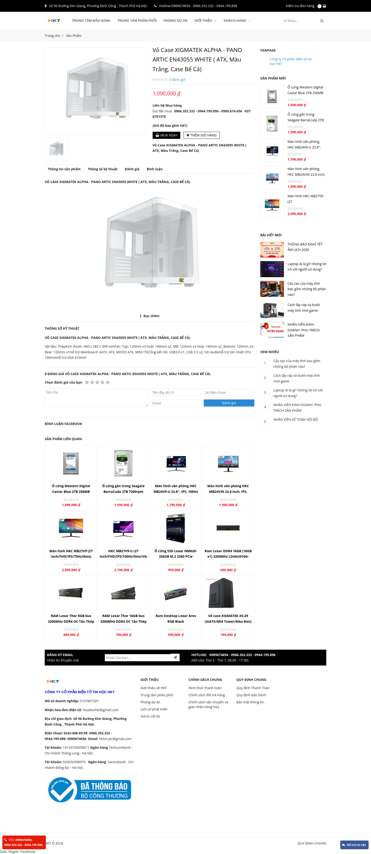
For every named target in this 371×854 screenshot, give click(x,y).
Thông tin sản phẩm (64, 169)
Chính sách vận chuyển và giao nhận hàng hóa (208, 704)
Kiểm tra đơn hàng (300, 6)
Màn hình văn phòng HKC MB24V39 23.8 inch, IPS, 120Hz (228, 491)
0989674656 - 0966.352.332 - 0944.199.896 (204, 6)
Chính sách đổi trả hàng (206, 695)
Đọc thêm (149, 316)
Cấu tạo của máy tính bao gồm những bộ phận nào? (306, 289)
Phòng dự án (175, 20)
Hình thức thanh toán (204, 688)
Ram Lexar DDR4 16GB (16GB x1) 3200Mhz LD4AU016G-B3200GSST (228, 556)
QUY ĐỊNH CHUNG (251, 679)
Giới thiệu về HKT (154, 688)
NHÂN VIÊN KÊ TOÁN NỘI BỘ (295, 419)
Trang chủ (52, 35)
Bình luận (155, 169)
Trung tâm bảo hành (91, 20)
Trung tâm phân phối (137, 20)
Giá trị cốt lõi (150, 716)
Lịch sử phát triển (154, 709)
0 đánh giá (177, 79)
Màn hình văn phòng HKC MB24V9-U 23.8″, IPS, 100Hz (304, 147)
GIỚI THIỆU (205, 20)
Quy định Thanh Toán (252, 688)
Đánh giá (132, 169)
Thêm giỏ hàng (202, 135)
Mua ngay (166, 135)
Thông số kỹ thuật (102, 169)
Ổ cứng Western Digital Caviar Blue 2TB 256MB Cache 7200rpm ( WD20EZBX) (71, 491)
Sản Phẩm (73, 35)
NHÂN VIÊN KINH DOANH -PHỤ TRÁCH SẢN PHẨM (303, 330)
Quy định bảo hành (251, 695)
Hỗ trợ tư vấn (354, 845)
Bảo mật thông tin (250, 702)
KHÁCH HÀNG (237, 20)
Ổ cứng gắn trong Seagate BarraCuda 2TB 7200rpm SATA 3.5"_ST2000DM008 (123, 491)
